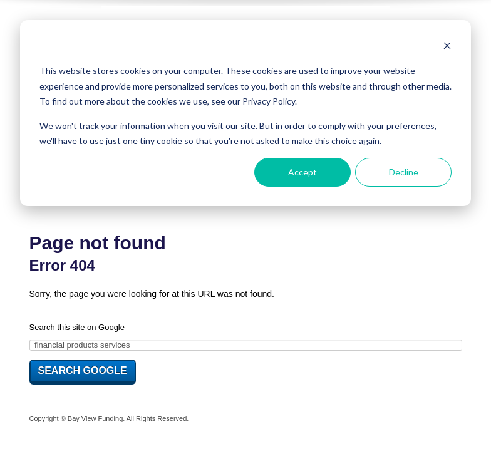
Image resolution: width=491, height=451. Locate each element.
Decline (403, 172)
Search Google (82, 370)
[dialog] (245, 113)
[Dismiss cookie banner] (447, 47)
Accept (302, 172)
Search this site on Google (77, 327)
